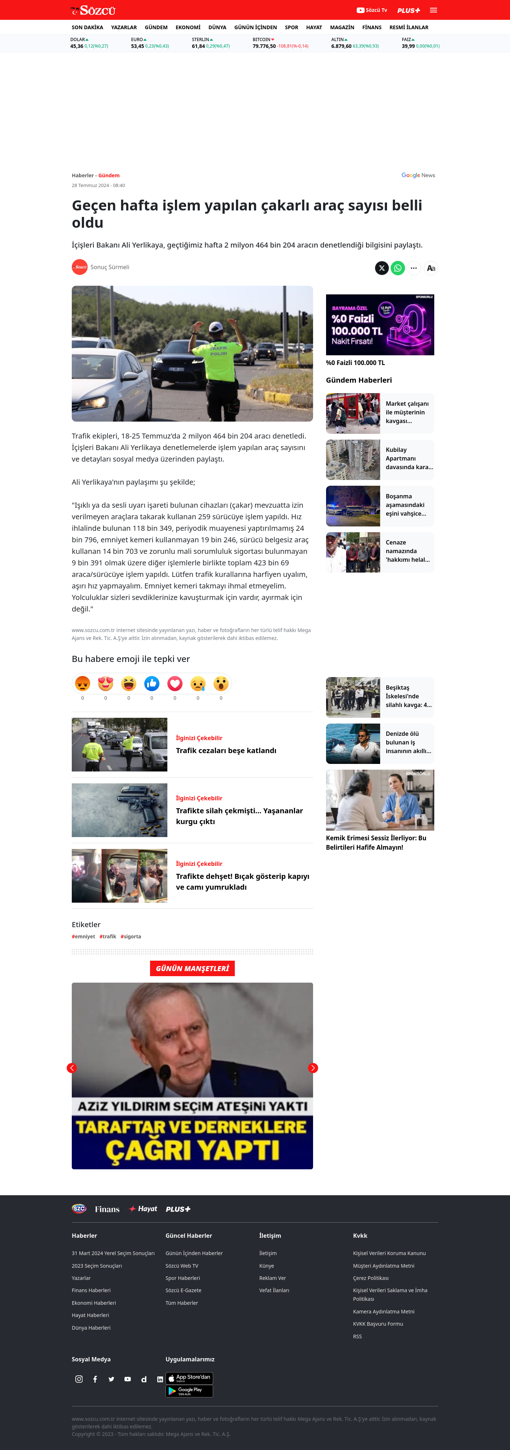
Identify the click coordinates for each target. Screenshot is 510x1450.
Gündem (109, 175)
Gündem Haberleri (359, 380)
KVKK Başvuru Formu (378, 1323)
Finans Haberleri (91, 1290)
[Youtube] (127, 1379)
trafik (109, 936)
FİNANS (372, 27)
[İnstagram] (79, 1379)
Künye (266, 1265)
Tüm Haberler (182, 1302)
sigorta (132, 936)
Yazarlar (81, 1278)
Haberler (84, 1236)
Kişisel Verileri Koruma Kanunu (389, 1253)
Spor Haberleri (183, 1278)
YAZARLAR (124, 27)
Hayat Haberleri (90, 1315)
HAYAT (314, 27)
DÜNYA (217, 27)
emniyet (85, 936)
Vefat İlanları (274, 1290)
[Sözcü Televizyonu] (79, 1209)
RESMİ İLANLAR (409, 27)
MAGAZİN (342, 27)
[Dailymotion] (144, 1379)
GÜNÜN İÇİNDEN (255, 27)
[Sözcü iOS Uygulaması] (189, 1378)
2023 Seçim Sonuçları (97, 1265)
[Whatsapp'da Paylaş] (398, 268)
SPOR (291, 27)
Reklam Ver (272, 1278)
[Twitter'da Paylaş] (382, 268)
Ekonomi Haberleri (94, 1302)
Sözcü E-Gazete (183, 1290)
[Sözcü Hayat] (142, 1209)
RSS (357, 1336)
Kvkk (360, 1236)
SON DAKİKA (87, 27)
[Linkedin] (160, 1379)
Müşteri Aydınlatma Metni (383, 1265)
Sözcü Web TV (182, 1265)
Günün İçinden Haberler (194, 1253)
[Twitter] (111, 1379)
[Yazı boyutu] (431, 268)
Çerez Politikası (371, 1278)
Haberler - (84, 175)
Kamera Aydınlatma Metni (383, 1311)
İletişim (270, 1236)
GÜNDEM (156, 27)
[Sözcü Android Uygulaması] (189, 1390)
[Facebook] (95, 1379)
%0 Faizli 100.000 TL (355, 363)
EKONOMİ (188, 27)
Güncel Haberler (189, 1236)
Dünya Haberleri (91, 1327)
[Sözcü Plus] (178, 1209)
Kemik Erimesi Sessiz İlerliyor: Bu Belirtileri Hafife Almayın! (376, 842)
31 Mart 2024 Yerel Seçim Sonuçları (113, 1253)
